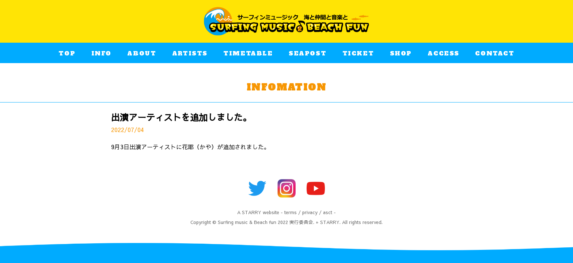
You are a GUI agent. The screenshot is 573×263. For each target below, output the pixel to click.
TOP (66, 54)
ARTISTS (190, 54)
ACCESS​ (443, 54)
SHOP (401, 54)
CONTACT (494, 54)
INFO (101, 54)
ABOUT (141, 54)
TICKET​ (358, 54)
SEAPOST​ (307, 54)
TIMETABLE (248, 54)
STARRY (251, 212)
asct (327, 212)
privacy (310, 212)
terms (290, 212)
